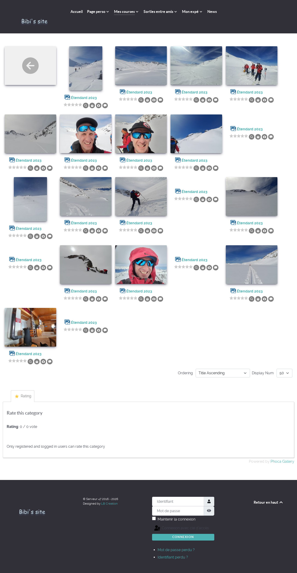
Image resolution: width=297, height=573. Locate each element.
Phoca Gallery (282, 451)
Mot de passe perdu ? (176, 539)
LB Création (109, 493)
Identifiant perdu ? (173, 547)
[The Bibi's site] (36, 11)
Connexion (183, 526)
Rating (23, 385)
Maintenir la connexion (176, 509)
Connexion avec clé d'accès (158, 518)
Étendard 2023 (84, 87)
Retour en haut (268, 492)
